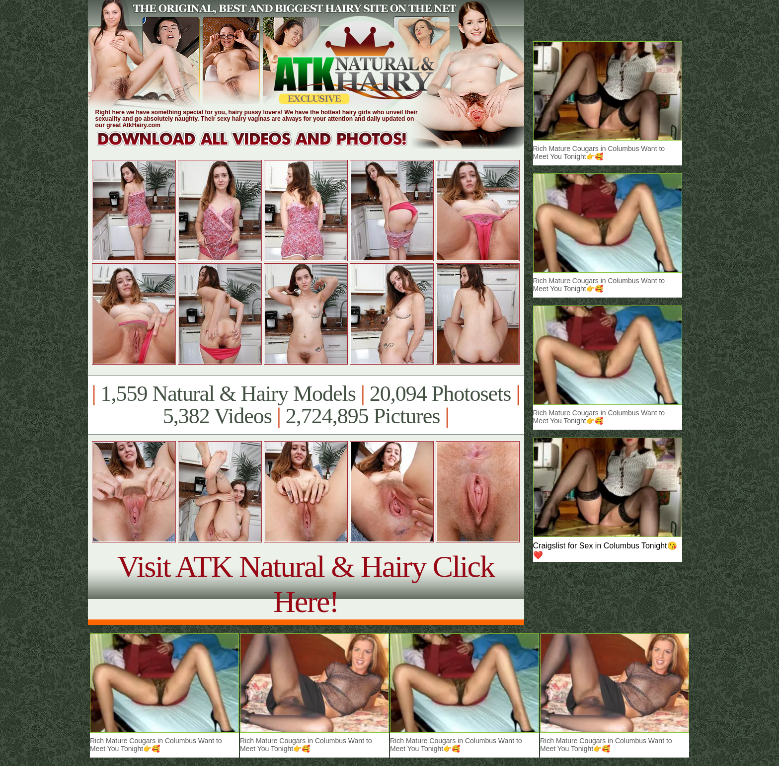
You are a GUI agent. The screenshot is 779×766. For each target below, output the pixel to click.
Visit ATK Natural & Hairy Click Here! (305, 583)
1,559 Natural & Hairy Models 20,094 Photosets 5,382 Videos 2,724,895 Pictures (306, 405)
